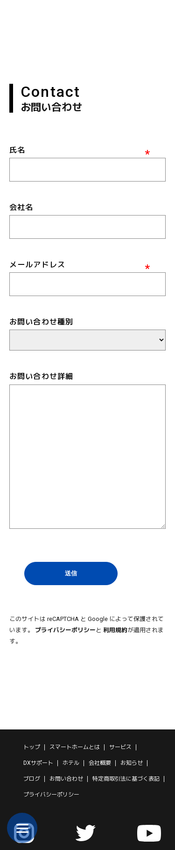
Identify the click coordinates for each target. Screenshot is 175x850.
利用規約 (115, 630)
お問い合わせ (66, 779)
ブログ (31, 779)
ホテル (71, 763)
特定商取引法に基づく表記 (126, 779)
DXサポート (38, 763)
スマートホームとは (74, 747)
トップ (31, 747)
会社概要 (100, 763)
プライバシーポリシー (65, 630)
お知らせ (131, 763)
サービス (120, 747)
